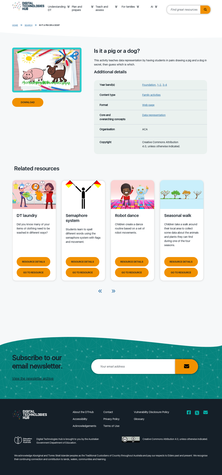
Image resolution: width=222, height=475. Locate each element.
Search (28, 25)
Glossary (139, 419)
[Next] (113, 291)
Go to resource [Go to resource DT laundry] (33, 272)
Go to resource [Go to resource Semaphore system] (82, 272)
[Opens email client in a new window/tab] (205, 413)
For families (128, 6)
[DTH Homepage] (28, 11)
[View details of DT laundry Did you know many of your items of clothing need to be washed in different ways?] (33, 216)
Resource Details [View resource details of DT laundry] (33, 261)
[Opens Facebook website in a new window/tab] (189, 413)
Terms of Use (111, 426)
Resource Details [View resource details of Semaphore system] (82, 261)
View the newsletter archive (33, 378)
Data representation (154, 115)
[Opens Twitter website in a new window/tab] (197, 413)
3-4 (165, 84)
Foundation (149, 84)
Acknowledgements (84, 426)
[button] (68, 6)
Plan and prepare (77, 8)
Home (15, 25)
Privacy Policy (111, 419)
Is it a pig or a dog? (49, 25)
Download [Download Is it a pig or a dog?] (28, 102)
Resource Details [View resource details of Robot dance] (131, 261)
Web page (148, 105)
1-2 (159, 84)
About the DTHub (83, 412)
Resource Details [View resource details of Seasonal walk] (179, 261)
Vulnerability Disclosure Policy (151, 412)
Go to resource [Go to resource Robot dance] (131, 272)
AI (152, 6)
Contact (108, 412)
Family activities (151, 95)
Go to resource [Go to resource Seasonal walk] (180, 272)
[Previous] (100, 291)
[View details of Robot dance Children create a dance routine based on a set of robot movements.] (131, 216)
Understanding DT (57, 8)
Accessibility (80, 419)
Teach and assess (102, 8)
